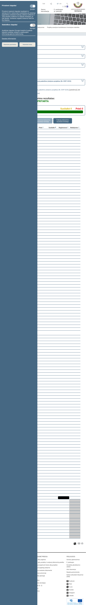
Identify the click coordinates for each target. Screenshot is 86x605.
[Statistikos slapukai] (32, 25)
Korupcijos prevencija (40, 572)
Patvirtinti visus (27, 44)
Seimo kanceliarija (45, 10)
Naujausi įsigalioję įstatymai (42, 566)
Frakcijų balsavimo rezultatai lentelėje (62, 121)
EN (60, 4)
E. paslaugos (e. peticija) (58, 10)
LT (58, 4)
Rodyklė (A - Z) (38, 584)
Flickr (70, 582)
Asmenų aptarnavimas (73, 558)
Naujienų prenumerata (73, 571)
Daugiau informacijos (9, 38)
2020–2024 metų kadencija (11, 47)
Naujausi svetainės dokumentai (43, 569)
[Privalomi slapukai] (32, 6)
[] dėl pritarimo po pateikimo (36, 82)
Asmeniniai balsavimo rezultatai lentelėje (43, 121)
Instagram (72, 591)
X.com (71, 585)
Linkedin (71, 594)
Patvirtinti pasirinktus (10, 44)
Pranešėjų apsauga (39, 574)
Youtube (71, 588)
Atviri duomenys (71, 568)
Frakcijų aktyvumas (38, 27)
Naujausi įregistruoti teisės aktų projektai (45, 563)
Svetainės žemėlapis (40, 581)
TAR (43, 4)
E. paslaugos (70, 561)
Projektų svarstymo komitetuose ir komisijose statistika (63, 27)
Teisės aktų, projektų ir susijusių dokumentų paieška (49, 561)
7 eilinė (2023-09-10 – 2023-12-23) (13, 56)
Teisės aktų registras (40, 558)
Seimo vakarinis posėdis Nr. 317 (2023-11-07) (17, 65)
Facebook (72, 579)
